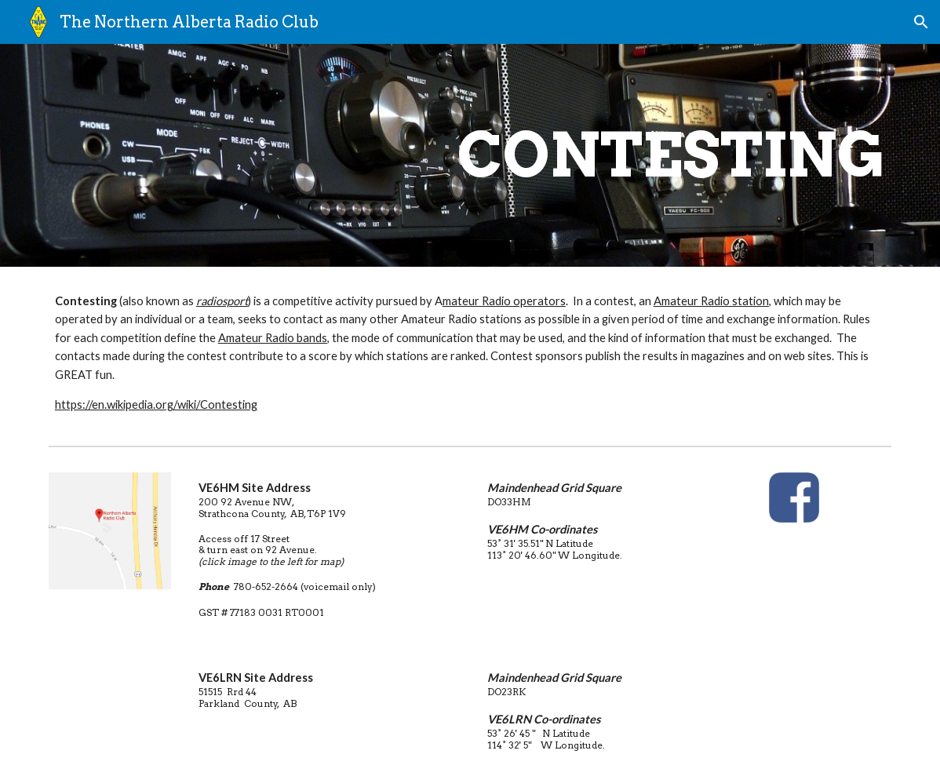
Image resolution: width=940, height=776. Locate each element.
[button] (921, 22)
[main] (541, 155)
